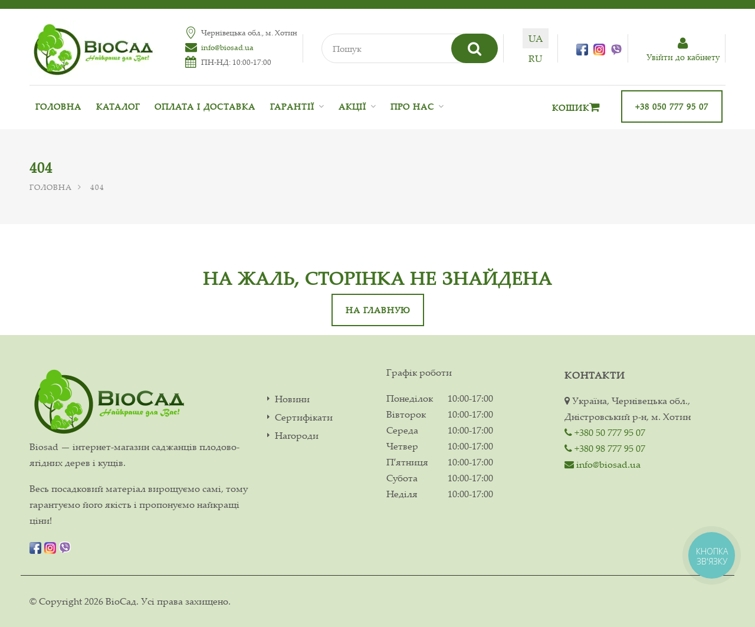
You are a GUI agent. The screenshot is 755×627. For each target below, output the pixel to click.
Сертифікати (304, 417)
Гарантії (292, 106)
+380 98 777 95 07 (604, 448)
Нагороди (297, 435)
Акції (352, 106)
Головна (58, 106)
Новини (292, 399)
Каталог (118, 106)
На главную (378, 310)
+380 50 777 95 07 (604, 432)
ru (535, 58)
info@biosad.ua (227, 47)
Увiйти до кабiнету (683, 50)
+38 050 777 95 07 (671, 106)
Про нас (412, 106)
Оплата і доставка (205, 106)
